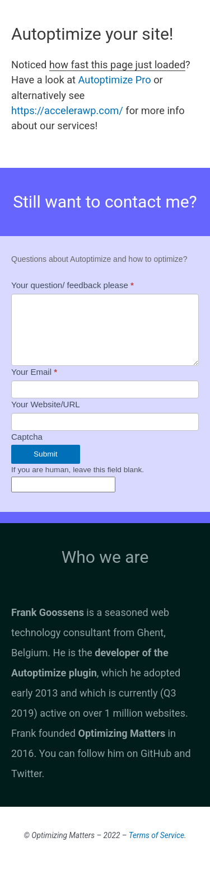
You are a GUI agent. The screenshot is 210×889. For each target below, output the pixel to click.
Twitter (26, 773)
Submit (46, 454)
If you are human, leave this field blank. (77, 469)
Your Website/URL (45, 404)
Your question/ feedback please (72, 285)
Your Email (34, 372)
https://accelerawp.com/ (67, 110)
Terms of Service (156, 835)
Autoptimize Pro (114, 80)
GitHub (156, 753)
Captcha (27, 436)
